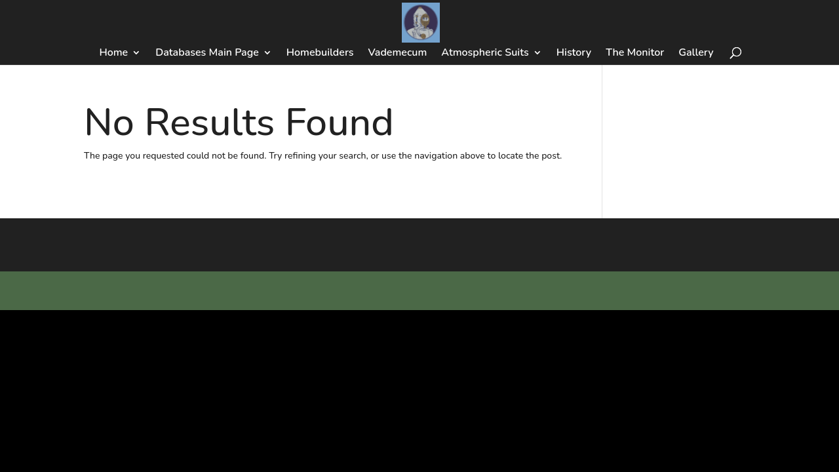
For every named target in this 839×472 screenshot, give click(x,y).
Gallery (695, 54)
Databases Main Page (207, 54)
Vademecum (397, 54)
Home (113, 54)
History (573, 54)
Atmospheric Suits (484, 54)
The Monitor (635, 54)
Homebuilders (320, 54)
